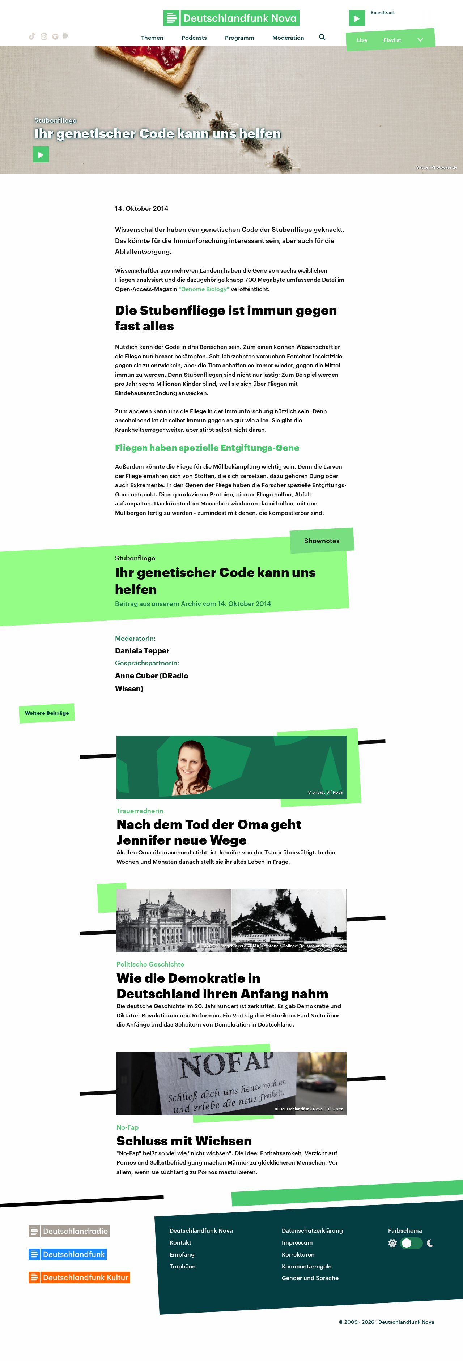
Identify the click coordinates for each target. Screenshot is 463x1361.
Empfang (182, 1254)
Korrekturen (298, 1254)
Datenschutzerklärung (312, 1230)
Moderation (288, 37)
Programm (239, 37)
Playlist (392, 40)
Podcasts (194, 37)
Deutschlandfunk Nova (201, 1230)
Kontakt (180, 1242)
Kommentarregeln (307, 1266)
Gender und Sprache (310, 1277)
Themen (152, 37)
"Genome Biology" (204, 288)
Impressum (297, 1242)
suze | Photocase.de (438, 167)
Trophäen (183, 1266)
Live (362, 40)
